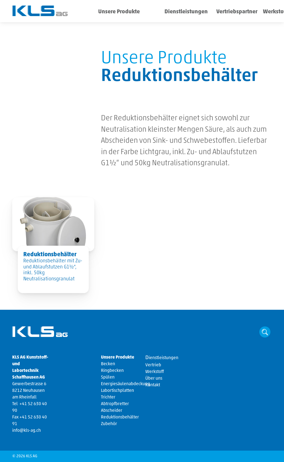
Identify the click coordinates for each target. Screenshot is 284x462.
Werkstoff (236, 12)
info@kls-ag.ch (26, 430)
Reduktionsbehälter (120, 417)
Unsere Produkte (114, 12)
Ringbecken (112, 371)
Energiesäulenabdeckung (125, 384)
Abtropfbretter (115, 404)
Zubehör (109, 424)
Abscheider (111, 410)
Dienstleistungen (167, 12)
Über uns (260, 12)
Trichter (108, 397)
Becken (108, 364)
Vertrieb (153, 365)
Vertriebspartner (207, 12)
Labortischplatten (117, 391)
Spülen (108, 377)
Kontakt (152, 385)
